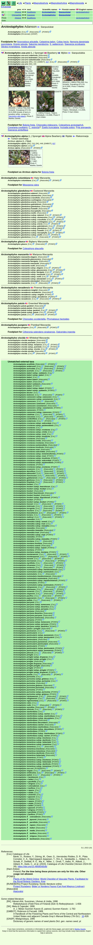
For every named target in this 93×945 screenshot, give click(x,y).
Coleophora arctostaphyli (71, 125)
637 (47, 62)
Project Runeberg (22, 886)
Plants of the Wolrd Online (26, 879)
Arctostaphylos (49, 12)
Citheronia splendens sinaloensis (39, 332)
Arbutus (18, 12)
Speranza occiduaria (75, 44)
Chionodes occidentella (34, 319)
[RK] (31, 62)
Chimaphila (16, 15)
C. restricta (34, 127)
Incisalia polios (67, 127)
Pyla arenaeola (83, 127)
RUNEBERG (40, 768)
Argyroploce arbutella (27, 42)
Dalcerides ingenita (65, 332)
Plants (28, 3)
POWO (46, 32)
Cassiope (31, 15)
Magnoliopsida (77, 3)
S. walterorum (56, 44)
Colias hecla (63, 42)
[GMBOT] (41, 62)
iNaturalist (34, 32)
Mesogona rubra (31, 185)
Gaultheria (31, 12)
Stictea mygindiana (10, 47)
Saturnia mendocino (38, 44)
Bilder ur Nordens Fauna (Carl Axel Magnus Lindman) (58, 886)
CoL (23, 32)
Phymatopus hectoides (58, 319)
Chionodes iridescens (46, 125)
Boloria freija (29, 125)
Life (20, 3)
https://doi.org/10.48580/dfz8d (32, 866)
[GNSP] (34, 34)
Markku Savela (80, 929)
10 (83, 916)
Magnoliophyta (41, 3)
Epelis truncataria (50, 127)
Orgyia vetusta (20, 44)
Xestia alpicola (28, 47)
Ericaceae (6, 7)
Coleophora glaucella (33, 248)
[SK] (30, 64)
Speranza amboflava (18, 130)
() (82, 12)
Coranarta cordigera (17, 127)
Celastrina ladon (47, 42)
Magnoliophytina (59, 3)
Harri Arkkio (41, 117)
